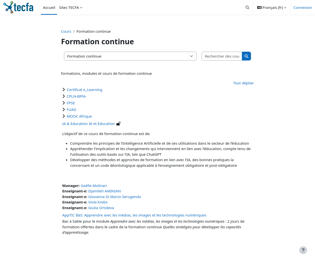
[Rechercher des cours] (222, 56)
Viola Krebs (97, 202)
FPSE (71, 102)
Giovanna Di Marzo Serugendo (114, 196)
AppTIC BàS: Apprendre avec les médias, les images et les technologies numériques (134, 215)
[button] (247, 7)
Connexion (303, 7)
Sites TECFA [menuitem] (69, 7)
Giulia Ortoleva (101, 207)
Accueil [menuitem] (49, 7)
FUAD (71, 109)
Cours (66, 31)
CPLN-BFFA (76, 96)
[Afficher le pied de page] (303, 250)
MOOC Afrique (79, 116)
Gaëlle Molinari (94, 185)
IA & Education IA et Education (88, 123)
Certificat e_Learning (84, 89)
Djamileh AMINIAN (104, 190)
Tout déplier (243, 82)
